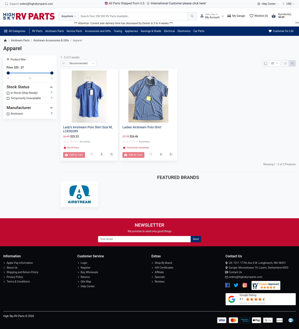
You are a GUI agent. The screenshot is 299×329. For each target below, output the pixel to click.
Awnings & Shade (151, 31)
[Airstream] (79, 194)
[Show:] (275, 63)
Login (84, 262)
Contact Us (235, 272)
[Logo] (29, 16)
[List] (285, 63)
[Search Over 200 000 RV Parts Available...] (133, 16)
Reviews (159, 281)
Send (196, 239)
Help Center (88, 286)
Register (85, 267)
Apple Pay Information (19, 262)
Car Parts (198, 31)
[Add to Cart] (74, 155)
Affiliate (159, 272)
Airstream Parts (54, 31)
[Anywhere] (69, 16)
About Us (11, 267)
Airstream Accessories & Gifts (51, 40)
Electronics (184, 31)
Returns (85, 276)
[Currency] (288, 3)
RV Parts (37, 31)
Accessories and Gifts (98, 31)
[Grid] (292, 63)
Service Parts (74, 31)
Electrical (169, 31)
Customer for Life (280, 31)
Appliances (131, 31)
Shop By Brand (163, 262)
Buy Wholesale (89, 272)
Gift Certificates (164, 267)
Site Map (86, 281)
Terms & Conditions (18, 281)
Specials (160, 276)
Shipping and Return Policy (22, 272)
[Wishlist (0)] (259, 16)
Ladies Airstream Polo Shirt (141, 127)
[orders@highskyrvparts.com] (29, 3)
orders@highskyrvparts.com (245, 276)
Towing (117, 31)
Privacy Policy (14, 276)
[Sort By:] (81, 63)
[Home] (5, 40)
